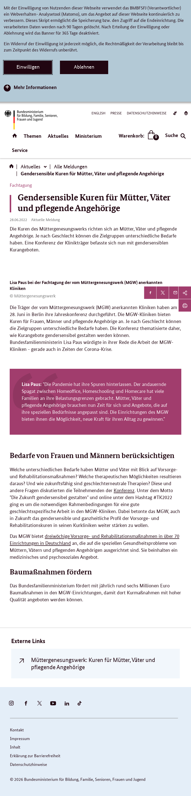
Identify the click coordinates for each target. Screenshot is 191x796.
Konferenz (124, 490)
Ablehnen (84, 67)
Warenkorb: (138, 135)
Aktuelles (58, 136)
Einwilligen (28, 67)
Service (20, 150)
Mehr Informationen (35, 87)
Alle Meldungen (70, 167)
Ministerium (88, 136)
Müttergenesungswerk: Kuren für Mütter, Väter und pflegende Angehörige (93, 663)
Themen (32, 136)
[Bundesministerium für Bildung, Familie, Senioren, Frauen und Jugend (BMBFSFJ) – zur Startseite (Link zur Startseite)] (30, 120)
